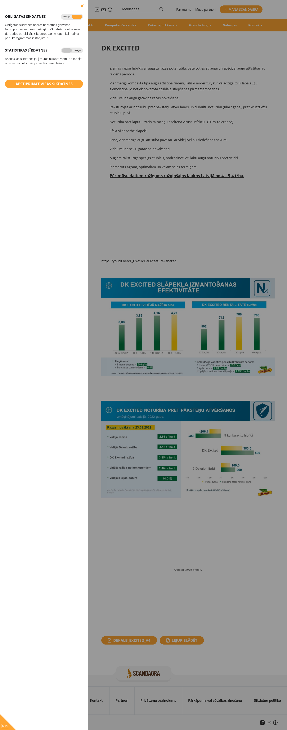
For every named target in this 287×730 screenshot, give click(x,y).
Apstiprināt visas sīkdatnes (44, 83)
